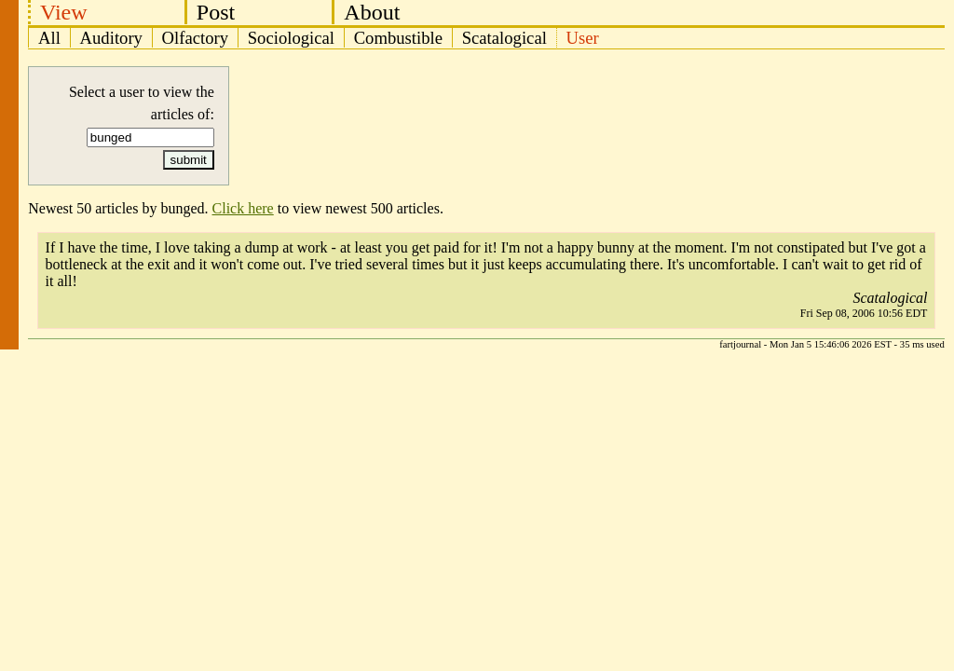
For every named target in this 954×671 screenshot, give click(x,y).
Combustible (398, 38)
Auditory (111, 38)
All (49, 38)
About (372, 12)
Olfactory (195, 38)
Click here (243, 208)
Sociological (291, 38)
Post (216, 12)
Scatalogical (504, 38)
